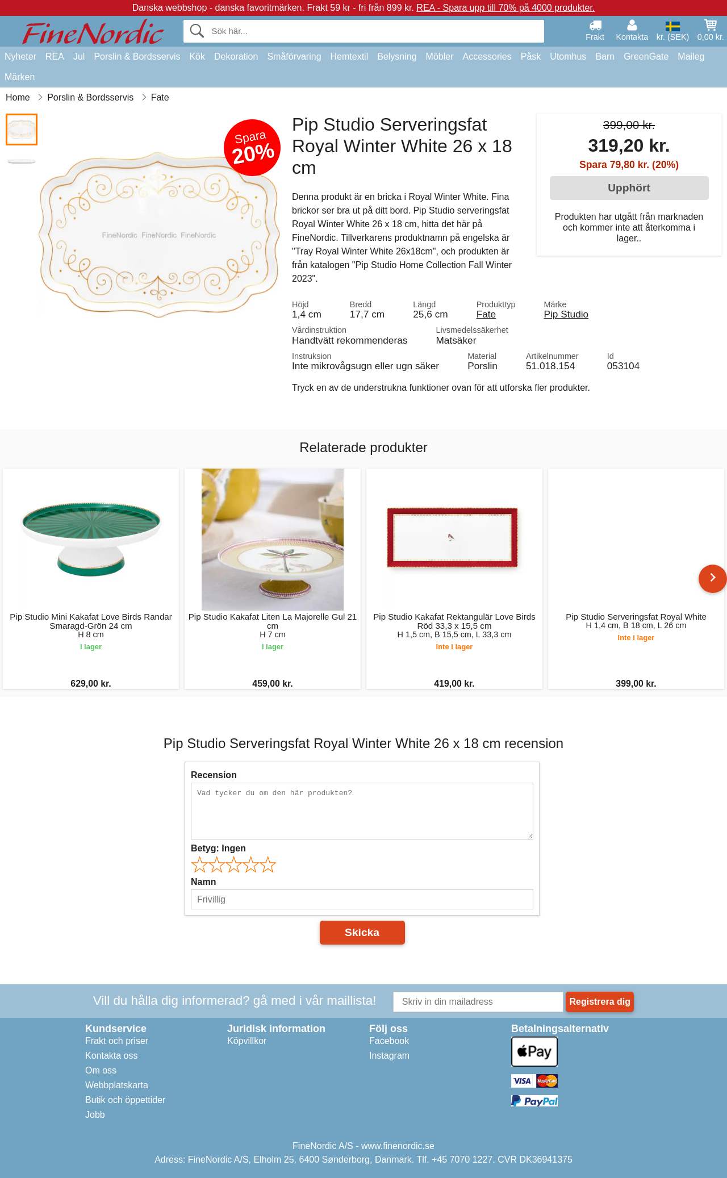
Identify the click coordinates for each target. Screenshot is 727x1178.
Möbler (440, 56)
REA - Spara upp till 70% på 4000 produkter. (505, 7)
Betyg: (218, 848)
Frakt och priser (116, 1041)
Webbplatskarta (116, 1085)
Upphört (629, 188)
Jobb (95, 1114)
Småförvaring (294, 56)
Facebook (389, 1041)
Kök (197, 56)
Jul (79, 56)
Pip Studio (566, 314)
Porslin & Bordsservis (137, 56)
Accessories (487, 56)
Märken (20, 77)
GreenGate (646, 56)
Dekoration (236, 56)
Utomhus (568, 56)
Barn (605, 56)
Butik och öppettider (125, 1100)
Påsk (531, 56)
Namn (203, 882)
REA (54, 56)
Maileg (691, 56)
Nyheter (20, 56)
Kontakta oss (111, 1055)
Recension (214, 775)
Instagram (389, 1055)
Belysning (396, 56)
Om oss (100, 1070)
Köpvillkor (246, 1041)
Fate (486, 314)
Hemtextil (350, 56)
